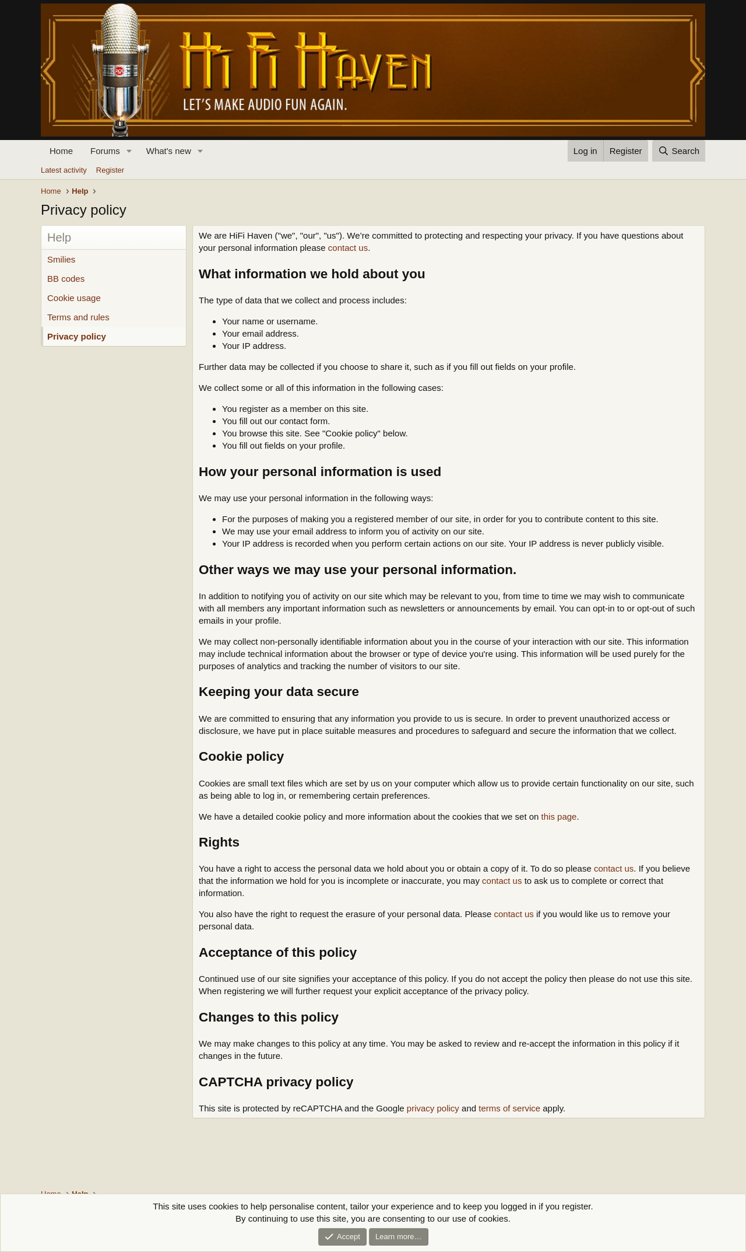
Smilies (61, 259)
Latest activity (64, 170)
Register (110, 170)
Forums (105, 151)
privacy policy (433, 1108)
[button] (129, 151)
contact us (348, 248)
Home (61, 151)
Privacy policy (76, 336)
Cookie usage (74, 298)
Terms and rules (78, 317)
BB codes (66, 279)
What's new (168, 151)
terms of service (509, 1108)
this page (559, 816)
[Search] (678, 151)
